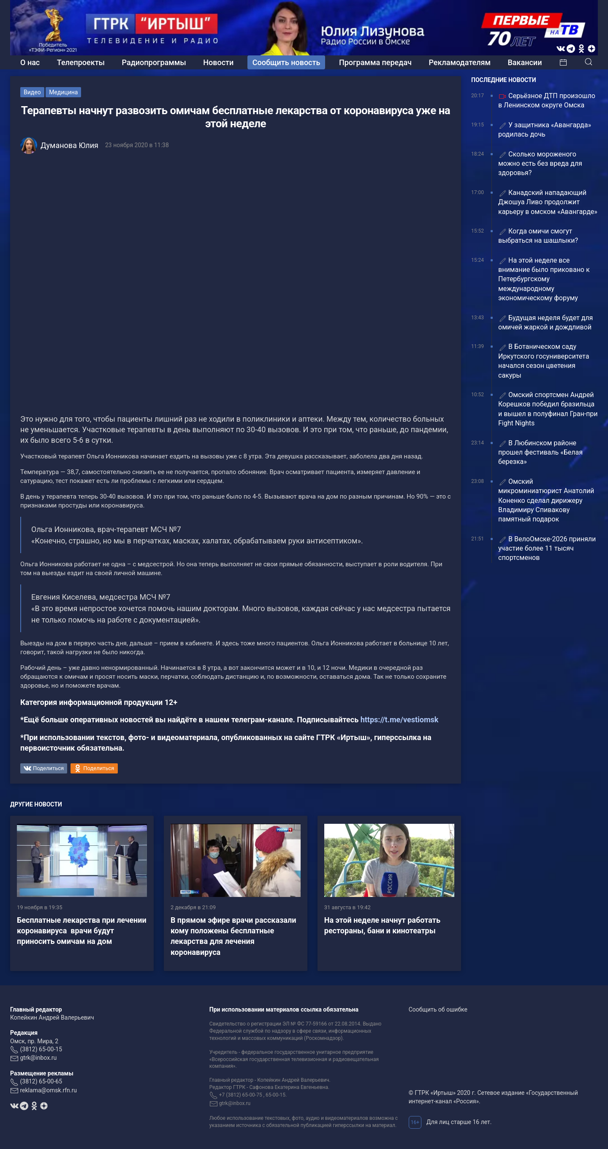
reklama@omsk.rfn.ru (48, 1090)
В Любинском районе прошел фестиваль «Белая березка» (540, 452)
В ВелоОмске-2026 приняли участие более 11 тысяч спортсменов (547, 548)
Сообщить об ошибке (438, 1009)
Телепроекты (81, 62)
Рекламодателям (460, 62)
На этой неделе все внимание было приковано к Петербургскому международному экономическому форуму (544, 279)
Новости (218, 62)
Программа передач (375, 62)
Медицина (63, 92)
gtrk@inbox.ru (38, 1057)
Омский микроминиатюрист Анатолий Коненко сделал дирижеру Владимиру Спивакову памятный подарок (546, 500)
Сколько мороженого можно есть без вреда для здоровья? (540, 163)
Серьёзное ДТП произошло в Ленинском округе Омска (546, 100)
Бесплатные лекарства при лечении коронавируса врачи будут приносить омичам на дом (82, 931)
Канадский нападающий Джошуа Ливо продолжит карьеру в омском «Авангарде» (547, 202)
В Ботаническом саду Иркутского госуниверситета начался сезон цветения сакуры (543, 361)
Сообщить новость (286, 62)
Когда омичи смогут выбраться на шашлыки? (538, 235)
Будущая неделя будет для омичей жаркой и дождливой (545, 322)
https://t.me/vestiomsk (400, 719)
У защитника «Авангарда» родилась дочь (544, 129)
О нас (30, 62)
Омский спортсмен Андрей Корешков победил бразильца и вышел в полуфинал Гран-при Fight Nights (548, 409)
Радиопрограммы (154, 62)
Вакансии (525, 62)
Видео (32, 92)
